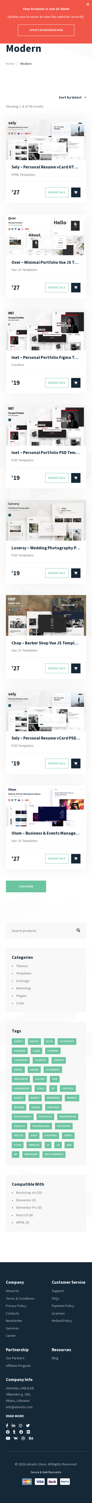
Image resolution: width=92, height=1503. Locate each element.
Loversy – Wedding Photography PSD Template (46, 548)
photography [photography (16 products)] (22, 1116)
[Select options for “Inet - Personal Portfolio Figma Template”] (75, 383)
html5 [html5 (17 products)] (40, 1088)
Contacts (12, 1313)
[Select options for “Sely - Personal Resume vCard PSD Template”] (75, 763)
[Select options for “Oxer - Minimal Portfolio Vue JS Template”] (75, 288)
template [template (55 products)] (34, 1145)
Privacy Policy (16, 1306)
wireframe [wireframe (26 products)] (31, 1154)
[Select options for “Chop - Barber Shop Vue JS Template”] (75, 668)
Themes (22, 966)
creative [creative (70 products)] (59, 1060)
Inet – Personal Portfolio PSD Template (46, 452)
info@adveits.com (19, 1407)
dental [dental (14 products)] (18, 1069)
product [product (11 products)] (19, 1126)
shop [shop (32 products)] (34, 1135)
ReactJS (22, 1215)
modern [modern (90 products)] (19, 1107)
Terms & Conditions (20, 1298)
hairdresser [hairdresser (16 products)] (21, 1088)
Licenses (58, 1313)
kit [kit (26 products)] (53, 1088)
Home (10, 63)
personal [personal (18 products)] (53, 1107)
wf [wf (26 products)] (15, 1154)
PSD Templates (23, 460)
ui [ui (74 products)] (48, 1145)
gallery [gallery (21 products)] (40, 1079)
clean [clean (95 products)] (36, 1050)
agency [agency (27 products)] (18, 1041)
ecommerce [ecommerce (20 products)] (53, 1069)
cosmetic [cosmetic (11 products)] (40, 1060)
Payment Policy (63, 1306)
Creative (18, 365)
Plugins (21, 996)
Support (58, 1291)
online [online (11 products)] (35, 1107)
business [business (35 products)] (20, 1050)
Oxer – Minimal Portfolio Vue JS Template (46, 262)
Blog (55, 1358)
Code (20, 1003)
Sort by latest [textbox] (70, 97)
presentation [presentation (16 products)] (67, 1116)
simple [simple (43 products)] (68, 1135)
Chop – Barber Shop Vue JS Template (46, 643)
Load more (26, 886)
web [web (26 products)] (69, 1145)
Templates (24, 973)
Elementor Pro (26, 1207)
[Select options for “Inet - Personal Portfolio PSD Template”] (75, 478)
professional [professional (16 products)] (41, 1126)
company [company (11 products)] (52, 1050)
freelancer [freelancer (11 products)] (21, 1079)
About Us (12, 1291)
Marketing (23, 988)
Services (12, 1328)
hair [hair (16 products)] (54, 1079)
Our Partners (15, 1358)
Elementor (23, 1200)
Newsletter (14, 1320)
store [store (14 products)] (17, 1145)
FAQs (55, 1298)
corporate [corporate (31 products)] (20, 1060)
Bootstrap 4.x (26, 1192)
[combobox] (72, 97)
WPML (20, 1222)
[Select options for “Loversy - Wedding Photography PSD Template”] (75, 573)
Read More (15, 1416)
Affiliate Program (18, 1365)
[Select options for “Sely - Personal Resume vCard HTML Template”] (75, 192)
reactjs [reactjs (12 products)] (18, 1135)
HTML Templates (23, 174)
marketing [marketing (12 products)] (53, 1097)
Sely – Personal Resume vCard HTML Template (46, 167)
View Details (56, 192)
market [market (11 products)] (35, 1097)
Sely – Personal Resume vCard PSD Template (46, 738)
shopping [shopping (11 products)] (51, 1135)
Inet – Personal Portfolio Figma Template (46, 357)
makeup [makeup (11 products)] (18, 1097)
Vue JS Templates (25, 269)
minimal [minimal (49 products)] (72, 1097)
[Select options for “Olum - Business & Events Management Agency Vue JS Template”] (75, 859)
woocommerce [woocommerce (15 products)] (54, 1154)
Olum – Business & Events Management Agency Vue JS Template (46, 833)
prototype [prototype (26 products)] (63, 1126)
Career (11, 1335)
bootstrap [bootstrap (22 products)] (67, 1041)
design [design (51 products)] (34, 1069)
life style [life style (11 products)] (68, 1088)
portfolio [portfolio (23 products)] (45, 1116)
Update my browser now (46, 30)
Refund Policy (62, 1320)
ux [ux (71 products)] (58, 1145)
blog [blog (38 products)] (49, 1041)
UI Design (23, 981)
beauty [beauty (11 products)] (34, 1041)
